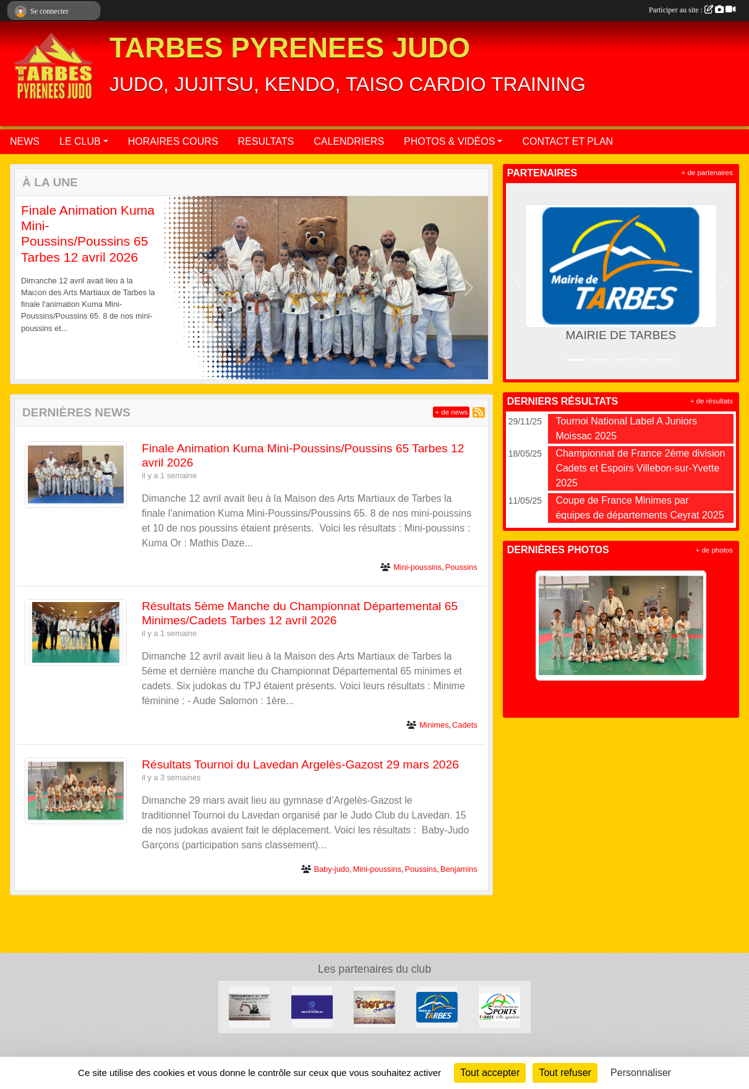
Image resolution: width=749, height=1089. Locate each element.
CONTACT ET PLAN (567, 141)
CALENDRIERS (349, 141)
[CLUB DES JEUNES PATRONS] (312, 1006)
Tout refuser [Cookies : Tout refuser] (565, 1072)
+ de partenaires (707, 172)
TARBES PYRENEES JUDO (289, 48)
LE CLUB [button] (80, 141)
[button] (34, 287)
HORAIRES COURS (173, 141)
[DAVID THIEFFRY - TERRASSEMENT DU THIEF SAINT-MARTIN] (249, 1006)
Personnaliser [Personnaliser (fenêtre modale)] (640, 1072)
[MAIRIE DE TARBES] (437, 1006)
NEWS (25, 141)
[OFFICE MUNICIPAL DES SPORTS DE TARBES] (499, 1006)
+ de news (451, 412)
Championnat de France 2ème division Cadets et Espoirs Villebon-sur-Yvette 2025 (640, 468)
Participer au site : (692, 10)
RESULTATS (266, 141)
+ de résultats (711, 401)
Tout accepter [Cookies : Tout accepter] (490, 1072)
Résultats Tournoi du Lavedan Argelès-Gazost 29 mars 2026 (300, 764)
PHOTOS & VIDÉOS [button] (449, 141)
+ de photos (714, 550)
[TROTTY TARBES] (374, 1006)
